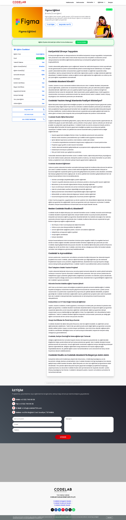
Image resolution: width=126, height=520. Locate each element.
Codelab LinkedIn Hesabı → (63, 505)
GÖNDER (63, 437)
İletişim (110, 2)
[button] (52, 509)
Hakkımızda (70, 2)
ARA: (33, 119)
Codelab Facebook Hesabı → (63, 503)
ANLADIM (109, 517)
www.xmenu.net (66, 515)
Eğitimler (101, 2)
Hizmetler (91, 2)
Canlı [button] (109, 9)
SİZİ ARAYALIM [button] (34, 114)
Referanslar (80, 2)
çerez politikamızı (30, 518)
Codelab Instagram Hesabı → (63, 501)
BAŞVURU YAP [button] (65, 24)
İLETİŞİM (50, 24)
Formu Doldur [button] (81, 42)
